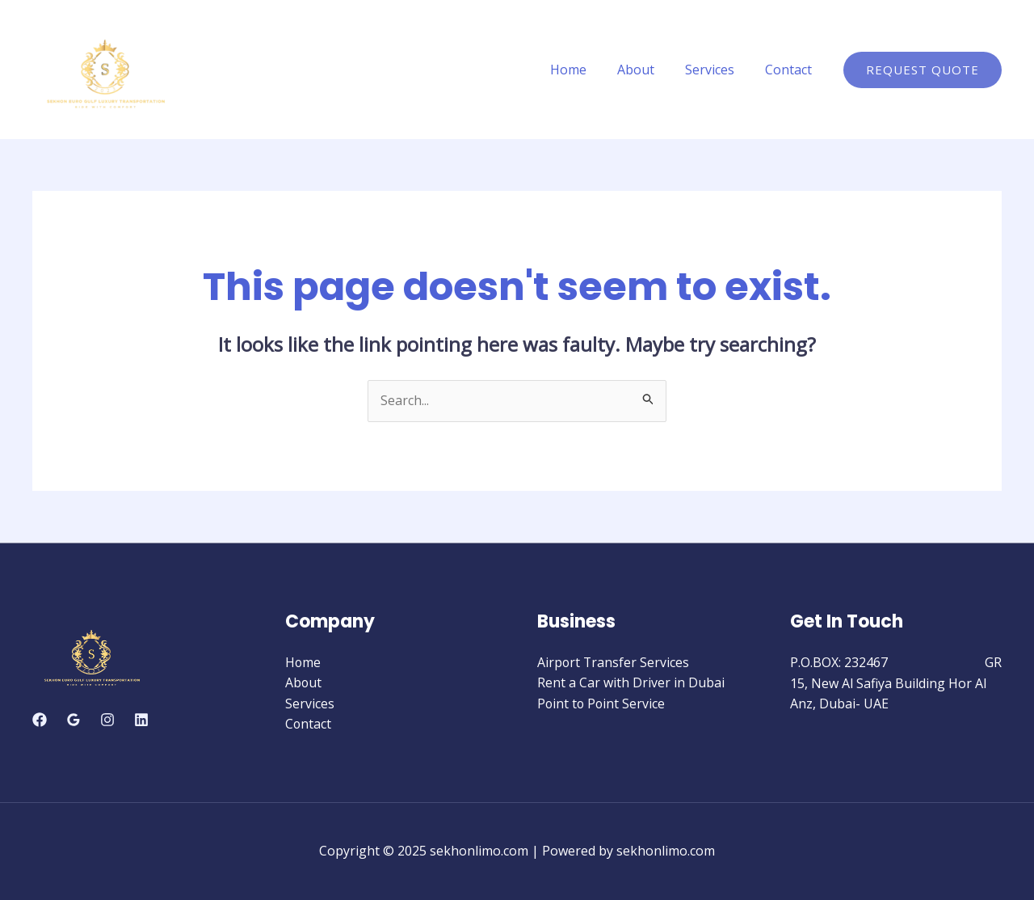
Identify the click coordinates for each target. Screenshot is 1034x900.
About (647, 69)
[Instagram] (107, 719)
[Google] (73, 719)
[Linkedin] (141, 719)
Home (585, 69)
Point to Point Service (602, 703)
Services (717, 69)
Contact (790, 69)
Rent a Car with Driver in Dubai (631, 683)
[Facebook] (39, 719)
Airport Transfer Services (614, 662)
